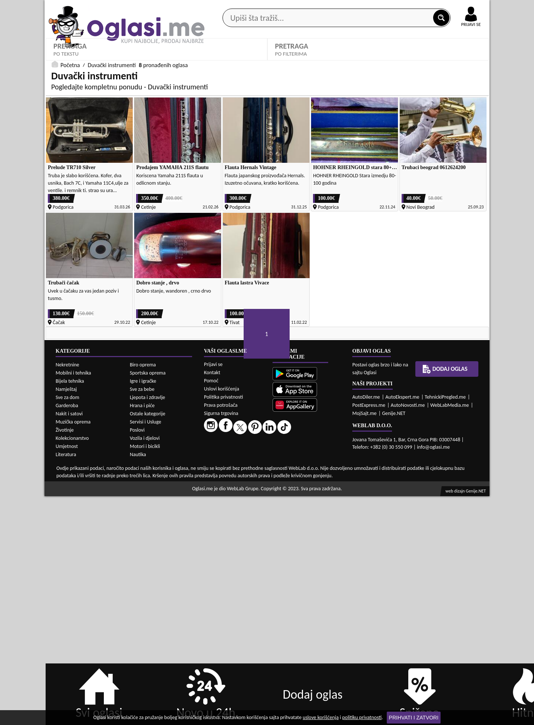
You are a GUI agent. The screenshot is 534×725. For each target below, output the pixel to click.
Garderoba (67, 634)
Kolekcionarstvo (72, 667)
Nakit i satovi (69, 642)
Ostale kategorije (147, 642)
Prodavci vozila (215, 58)
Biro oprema (143, 593)
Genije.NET (393, 642)
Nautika (138, 683)
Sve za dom (67, 626)
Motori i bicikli (145, 675)
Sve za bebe (142, 618)
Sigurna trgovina (221, 642)
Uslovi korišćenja (221, 617)
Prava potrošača (220, 634)
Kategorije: (66, 180)
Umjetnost (67, 675)
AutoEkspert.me (402, 626)
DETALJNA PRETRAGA (156, 213)
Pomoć (211, 609)
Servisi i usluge (352, 58)
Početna (70, 228)
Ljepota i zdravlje (147, 626)
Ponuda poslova (411, 58)
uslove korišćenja (321, 717)
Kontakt (403, 6)
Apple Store (273, 6)
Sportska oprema (148, 602)
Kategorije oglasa (92, 58)
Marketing (363, 7)
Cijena (172, 180)
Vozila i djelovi (145, 667)
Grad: (283, 180)
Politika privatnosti (223, 626)
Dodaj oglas (466, 58)
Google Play (226, 6)
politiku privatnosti (362, 717)
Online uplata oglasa (455, 7)
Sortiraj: (398, 180)
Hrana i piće (142, 634)
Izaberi (64, 191)
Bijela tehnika (70, 610)
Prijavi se (213, 593)
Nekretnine (67, 593)
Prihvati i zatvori (414, 718)
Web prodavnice (155, 58)
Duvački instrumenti (112, 228)
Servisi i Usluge (145, 650)
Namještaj (66, 618)
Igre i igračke (143, 610)
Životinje (65, 659)
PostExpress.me (368, 634)
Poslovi (137, 659)
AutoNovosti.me (408, 634)
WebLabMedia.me (449, 634)
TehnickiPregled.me (445, 626)
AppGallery (319, 7)
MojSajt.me (364, 642)
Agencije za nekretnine (284, 58)
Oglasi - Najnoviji (415, 191)
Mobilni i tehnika (73, 602)
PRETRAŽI (378, 213)
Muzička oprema (73, 650)
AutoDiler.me (366, 626)
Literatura (66, 683)
